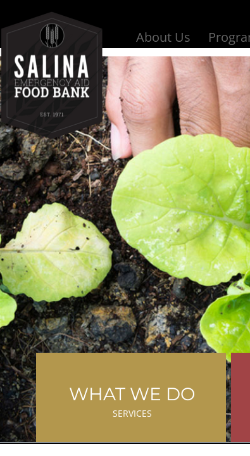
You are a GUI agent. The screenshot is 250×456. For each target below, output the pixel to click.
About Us (163, 37)
